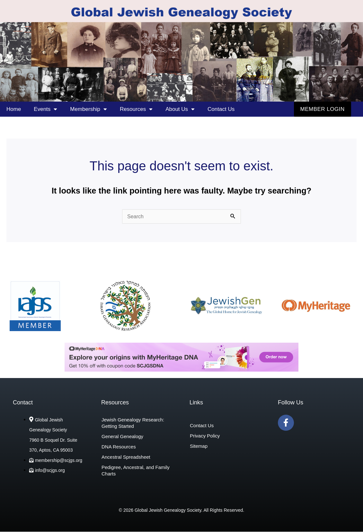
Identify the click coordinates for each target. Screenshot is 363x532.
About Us (180, 109)
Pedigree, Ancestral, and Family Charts (136, 471)
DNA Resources (119, 447)
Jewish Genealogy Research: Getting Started (133, 423)
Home (13, 109)
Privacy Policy (205, 436)
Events (45, 109)
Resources (136, 109)
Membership (88, 109)
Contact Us (221, 109)
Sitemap (199, 446)
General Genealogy (122, 436)
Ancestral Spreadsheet (126, 457)
